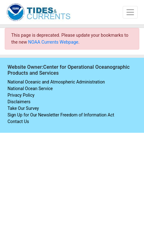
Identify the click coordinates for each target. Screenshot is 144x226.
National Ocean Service (30, 88)
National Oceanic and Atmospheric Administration (56, 81)
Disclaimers (19, 101)
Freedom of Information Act (87, 114)
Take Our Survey (23, 108)
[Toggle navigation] (130, 12)
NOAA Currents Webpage (53, 42)
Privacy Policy (21, 95)
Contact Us (18, 121)
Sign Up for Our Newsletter (33, 114)
